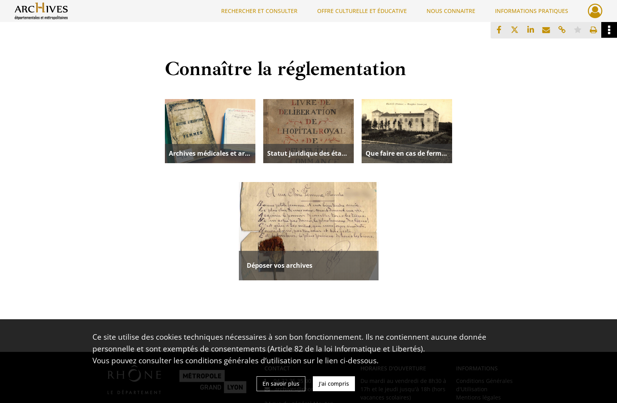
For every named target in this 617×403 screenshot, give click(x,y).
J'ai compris (334, 383)
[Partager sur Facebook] (499, 30)
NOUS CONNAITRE (451, 11)
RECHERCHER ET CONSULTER (259, 11)
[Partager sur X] (515, 30)
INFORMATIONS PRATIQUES (531, 11)
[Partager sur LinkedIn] (530, 30)
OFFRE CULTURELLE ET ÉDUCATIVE (362, 11)
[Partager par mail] (546, 30)
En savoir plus (280, 383)
